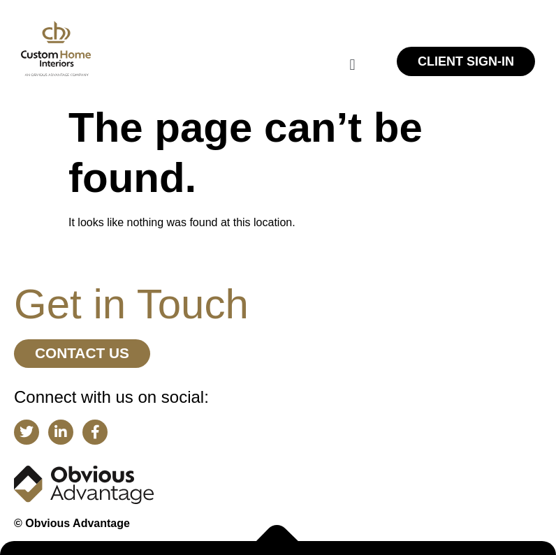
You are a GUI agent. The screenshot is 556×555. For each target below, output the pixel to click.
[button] (352, 64)
